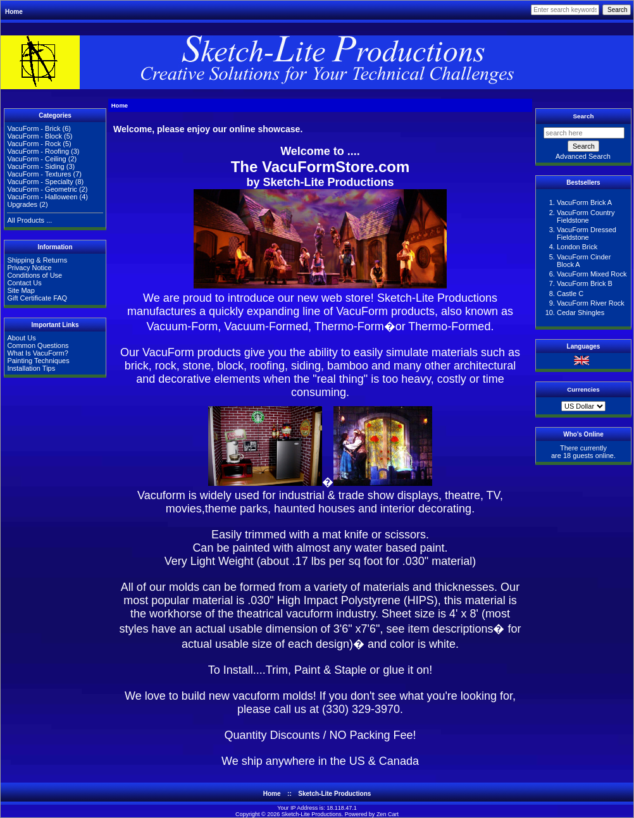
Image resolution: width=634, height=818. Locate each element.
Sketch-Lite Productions (437, 298)
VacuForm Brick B (584, 283)
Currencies (583, 389)
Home (14, 11)
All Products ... (29, 220)
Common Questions (37, 345)
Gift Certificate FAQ (37, 298)
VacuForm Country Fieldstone (586, 216)
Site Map (20, 290)
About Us (21, 338)
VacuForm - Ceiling (36, 159)
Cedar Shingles (580, 312)
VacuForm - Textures (39, 174)
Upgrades (22, 204)
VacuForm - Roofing (38, 151)
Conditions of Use (34, 275)
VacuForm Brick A (584, 202)
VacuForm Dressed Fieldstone (586, 233)
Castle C (570, 293)
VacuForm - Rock (34, 143)
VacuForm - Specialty (40, 181)
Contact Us (24, 283)
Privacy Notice (29, 267)
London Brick (577, 247)
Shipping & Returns (37, 260)
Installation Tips (31, 368)
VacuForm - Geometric (42, 189)
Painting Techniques (38, 360)
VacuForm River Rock (591, 303)
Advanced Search (583, 156)
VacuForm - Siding (35, 166)
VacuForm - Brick (33, 128)
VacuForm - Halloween (42, 197)
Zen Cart (387, 814)
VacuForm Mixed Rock (591, 274)
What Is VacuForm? (37, 353)
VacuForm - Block (34, 136)
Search (583, 116)
